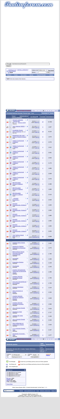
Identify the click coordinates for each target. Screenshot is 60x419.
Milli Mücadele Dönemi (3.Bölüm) (17, 183)
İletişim (21, 390)
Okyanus (14, 123)
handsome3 (35, 237)
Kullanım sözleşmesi (45, 390)
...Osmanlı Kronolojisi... (16, 199)
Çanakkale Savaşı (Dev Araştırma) (17, 131)
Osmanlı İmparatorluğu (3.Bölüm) (19, 220)
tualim (13, 127)
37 (43, 122)
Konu (13, 116)
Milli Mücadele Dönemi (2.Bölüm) (17, 188)
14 (51, 110)
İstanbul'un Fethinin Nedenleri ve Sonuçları (18, 247)
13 (49, 110)
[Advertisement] (30, 23)
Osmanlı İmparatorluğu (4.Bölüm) (19, 214)
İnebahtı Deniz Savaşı (18, 242)
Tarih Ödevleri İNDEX (18, 126)
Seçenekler (45, 113)
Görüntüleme (50, 116)
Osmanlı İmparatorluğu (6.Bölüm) (19, 204)
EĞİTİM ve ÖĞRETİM (22, 69)
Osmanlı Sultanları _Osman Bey (17, 120)
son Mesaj (33, 116)
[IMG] (8, 380)
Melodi (36, 122)
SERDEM (14, 244)
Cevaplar (42, 116)
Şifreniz (33, 72)
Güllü (13, 138)
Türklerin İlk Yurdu (17, 315)
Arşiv (37, 390)
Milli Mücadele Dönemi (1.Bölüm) (17, 193)
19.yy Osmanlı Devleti (18, 308)
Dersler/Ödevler (12, 71)
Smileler (8, 379)
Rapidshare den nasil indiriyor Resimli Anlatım (19, 136)
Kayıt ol (9, 75)
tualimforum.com (12, 69)
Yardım (16, 75)
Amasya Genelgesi (17, 287)
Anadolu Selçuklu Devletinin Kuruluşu (18, 303)
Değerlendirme (24, 116)
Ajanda (31, 75)
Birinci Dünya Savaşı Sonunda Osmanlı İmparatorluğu (18, 253)
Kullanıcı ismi (35, 70)
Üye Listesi (23, 75)
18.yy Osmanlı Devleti (18, 319)
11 (45, 110)
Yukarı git (53, 390)
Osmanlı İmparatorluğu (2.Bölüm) (19, 225)
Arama (51, 75)
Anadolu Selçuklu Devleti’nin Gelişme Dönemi (17, 297)
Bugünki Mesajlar (41, 75)
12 (47, 110)
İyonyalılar (15, 258)
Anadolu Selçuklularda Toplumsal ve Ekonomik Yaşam (19, 271)
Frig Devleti (15, 266)
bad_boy (14, 133)
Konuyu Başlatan (17, 117)
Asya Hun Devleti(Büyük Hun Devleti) (19, 282)
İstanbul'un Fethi (17, 312)
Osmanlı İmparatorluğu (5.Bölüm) (19, 209)
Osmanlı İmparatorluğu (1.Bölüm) (19, 230)
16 (43, 131)
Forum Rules (10, 384)
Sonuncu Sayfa (21, 122)
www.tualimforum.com (29, 390)
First (33, 110)
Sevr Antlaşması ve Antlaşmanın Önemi (18, 324)
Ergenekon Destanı (17, 262)
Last (56, 110)
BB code (9, 378)
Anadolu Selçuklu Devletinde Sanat (17, 277)
